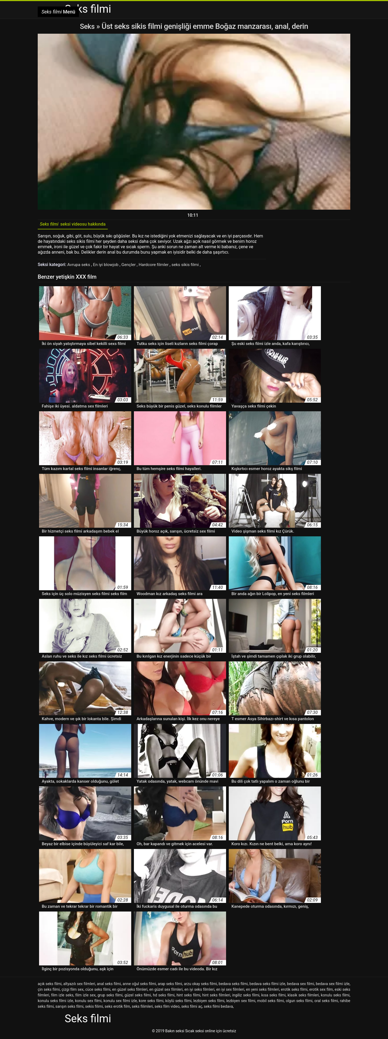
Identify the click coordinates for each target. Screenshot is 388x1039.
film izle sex (85, 996)
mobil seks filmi (270, 1002)
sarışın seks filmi (70, 1007)
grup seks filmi (110, 996)
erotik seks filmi (294, 990)
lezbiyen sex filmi (240, 1002)
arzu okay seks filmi (200, 985)
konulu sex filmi (88, 1002)
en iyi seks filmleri (199, 990)
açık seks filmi (50, 985)
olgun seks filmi (299, 1002)
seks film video (167, 1007)
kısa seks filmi (273, 996)
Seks (87, 26)
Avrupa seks (79, 265)
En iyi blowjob (107, 265)
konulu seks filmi (335, 996)
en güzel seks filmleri (129, 990)
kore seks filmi (151, 1002)
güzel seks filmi (137, 996)
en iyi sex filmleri (230, 990)
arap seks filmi (170, 985)
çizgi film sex (72, 990)
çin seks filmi (49, 990)
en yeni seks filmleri (262, 990)
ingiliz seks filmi (245, 996)
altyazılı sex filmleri (79, 985)
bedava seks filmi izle (267, 985)
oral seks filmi (326, 1002)
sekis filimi (94, 1007)
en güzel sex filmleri (166, 990)
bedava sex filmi (300, 985)
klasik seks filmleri (303, 996)
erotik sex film (321, 990)
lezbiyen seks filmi (208, 1002)
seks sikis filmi (188, 265)
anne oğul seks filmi (139, 985)
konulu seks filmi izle (55, 1002)
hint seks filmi (188, 996)
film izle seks (62, 996)
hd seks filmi (163, 996)
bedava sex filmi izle (332, 985)
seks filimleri (142, 1007)
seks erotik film (117, 1007)
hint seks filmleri (216, 996)
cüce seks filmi (97, 990)
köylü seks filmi (178, 1002)
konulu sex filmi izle (120, 1002)
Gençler (130, 265)
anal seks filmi (109, 985)
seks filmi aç (191, 1007)
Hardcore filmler (156, 265)
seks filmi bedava (218, 1007)
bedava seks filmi (233, 985)
